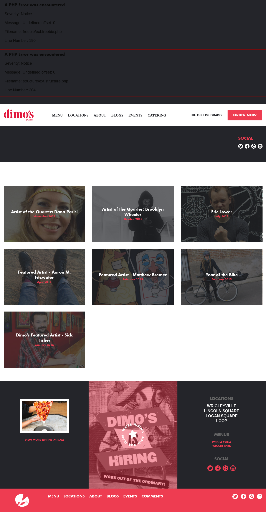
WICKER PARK (221, 446)
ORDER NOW (245, 115)
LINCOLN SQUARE (221, 411)
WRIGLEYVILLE (221, 406)
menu (57, 115)
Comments (152, 496)
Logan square (222, 416)
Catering (157, 115)
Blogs (117, 115)
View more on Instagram (44, 440)
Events (135, 115)
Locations (78, 115)
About (100, 115)
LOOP (221, 421)
